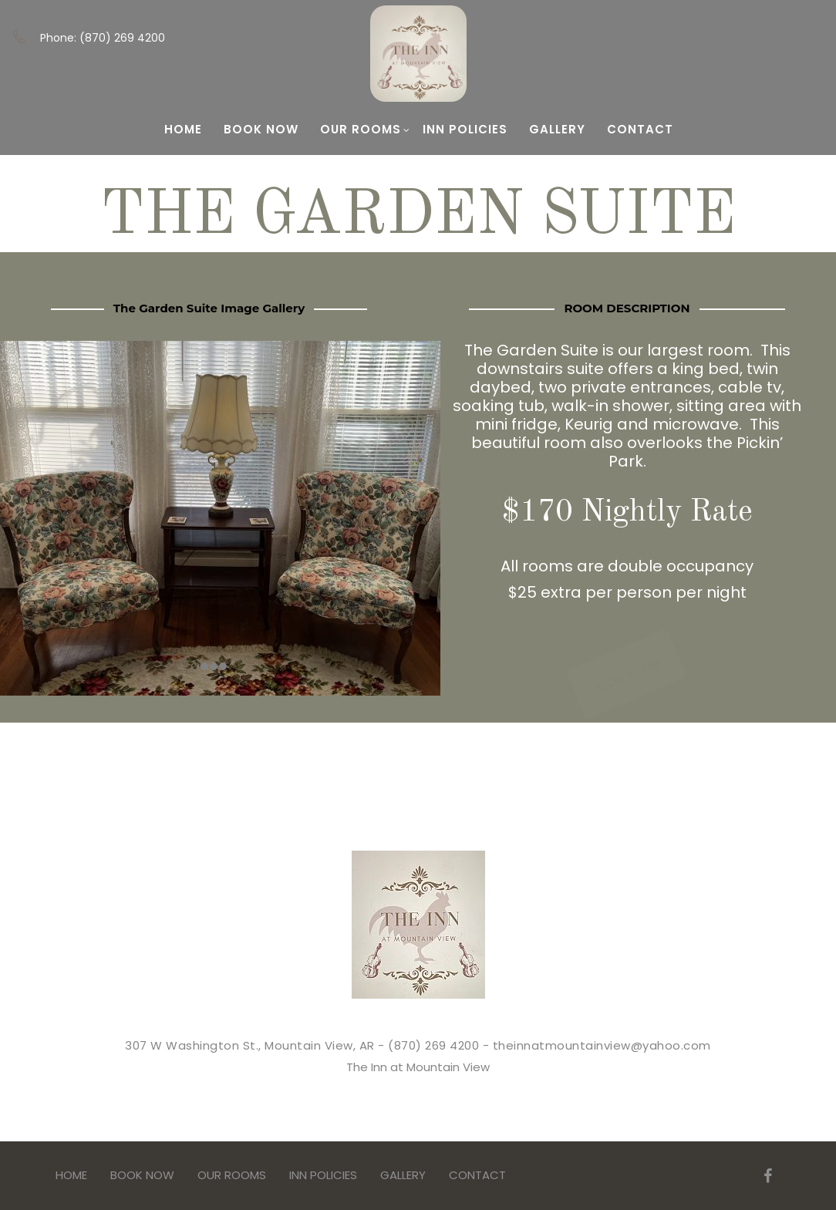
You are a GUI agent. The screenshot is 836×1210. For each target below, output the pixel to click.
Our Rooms (365, 129)
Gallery (557, 129)
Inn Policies (465, 129)
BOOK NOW (261, 129)
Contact (640, 129)
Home (183, 129)
